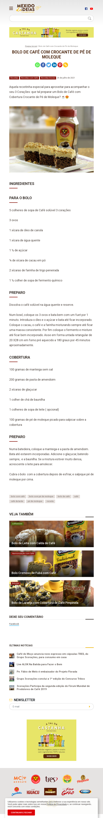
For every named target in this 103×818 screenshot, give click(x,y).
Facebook (14, 623)
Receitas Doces (48, 78)
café (76, 496)
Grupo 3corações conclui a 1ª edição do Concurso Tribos (51, 678)
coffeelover (17, 524)
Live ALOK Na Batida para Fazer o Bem (39, 664)
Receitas (14, 78)
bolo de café (64, 496)
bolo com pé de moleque (41, 496)
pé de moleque (35, 501)
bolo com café (18, 496)
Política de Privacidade (57, 804)
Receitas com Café (29, 78)
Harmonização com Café (23, 553)
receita (50, 501)
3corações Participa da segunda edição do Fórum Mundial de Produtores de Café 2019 (53, 688)
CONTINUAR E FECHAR (21, 813)
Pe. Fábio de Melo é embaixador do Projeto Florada (47, 671)
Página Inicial (31, 46)
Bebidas (15, 583)
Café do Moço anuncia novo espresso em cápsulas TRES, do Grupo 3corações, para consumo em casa (52, 655)
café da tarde (17, 501)
